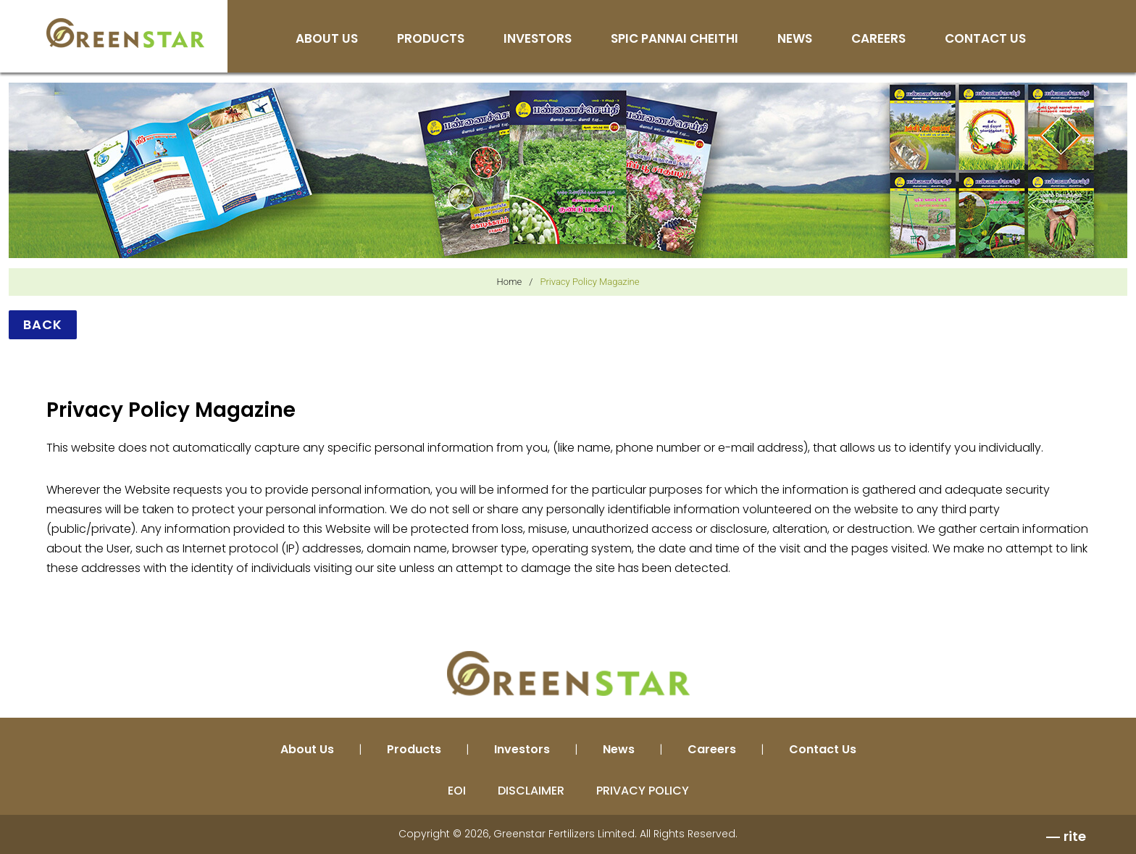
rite (1075, 836)
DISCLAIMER (531, 790)
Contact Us (985, 40)
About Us (327, 40)
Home (509, 281)
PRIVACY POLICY (642, 790)
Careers (878, 40)
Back (42, 324)
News (794, 40)
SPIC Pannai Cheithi (674, 40)
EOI (457, 790)
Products (430, 40)
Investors (538, 40)
